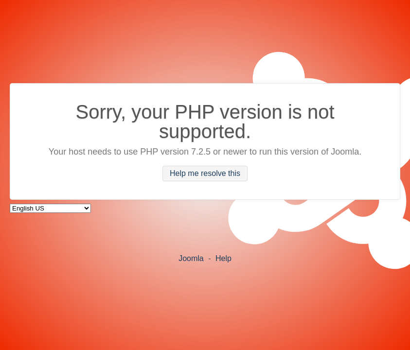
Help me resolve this (205, 174)
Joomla (191, 258)
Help (223, 258)
